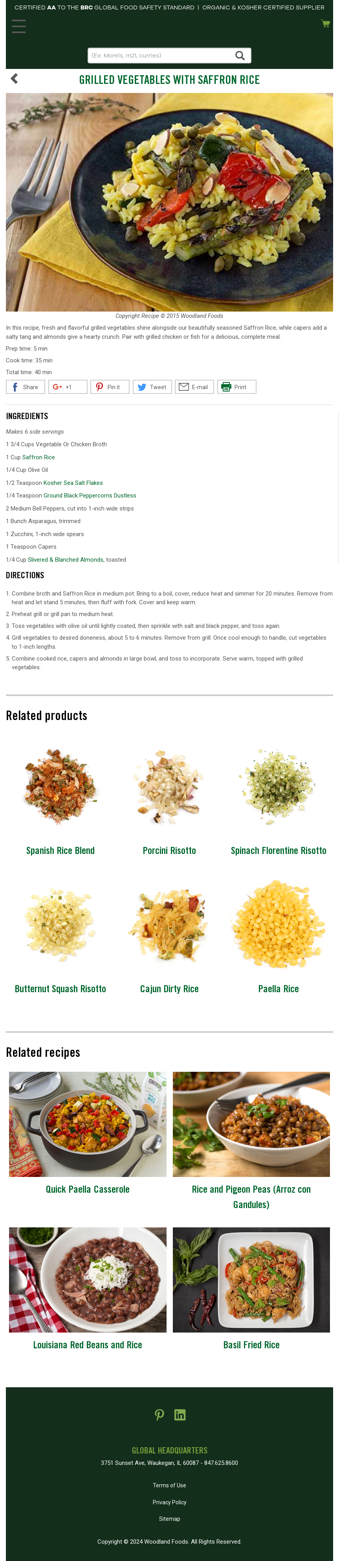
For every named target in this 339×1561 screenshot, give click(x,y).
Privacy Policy (170, 1502)
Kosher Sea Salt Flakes (73, 482)
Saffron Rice (38, 457)
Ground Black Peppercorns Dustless (90, 495)
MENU (17, 24)
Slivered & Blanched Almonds (65, 559)
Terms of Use (169, 1485)
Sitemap (169, 1519)
